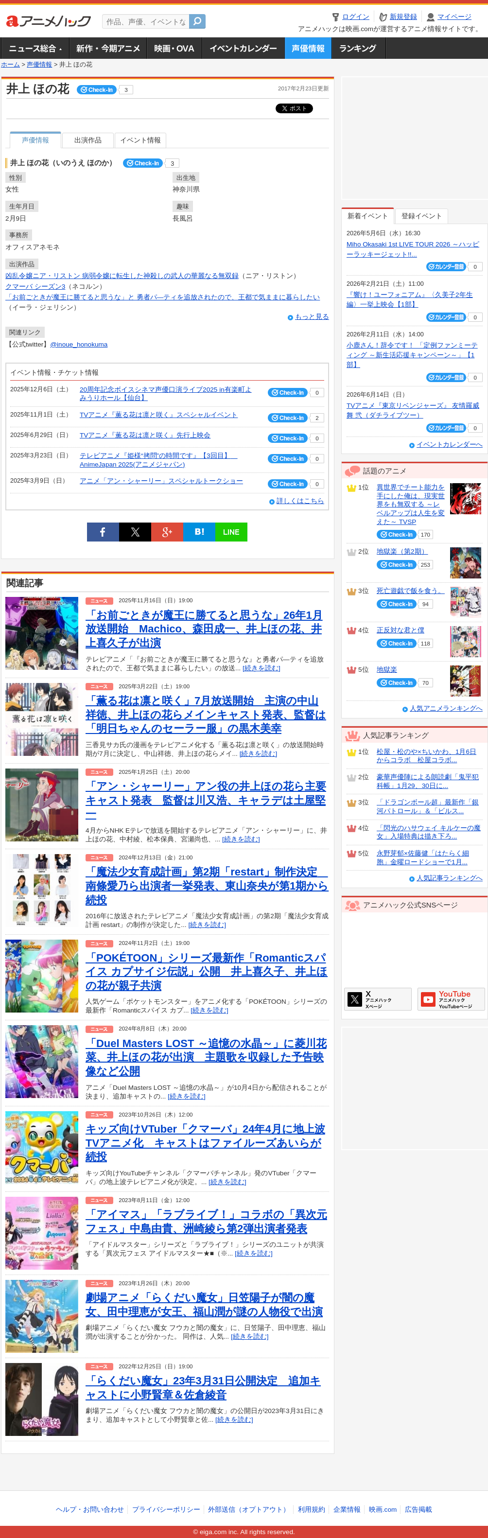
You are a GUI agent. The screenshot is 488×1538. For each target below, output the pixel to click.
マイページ (454, 16)
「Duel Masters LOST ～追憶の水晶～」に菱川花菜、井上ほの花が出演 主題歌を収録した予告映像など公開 (206, 1057)
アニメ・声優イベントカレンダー (243, 48)
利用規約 (311, 1509)
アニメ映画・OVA (174, 48)
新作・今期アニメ (107, 48)
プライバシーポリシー (166, 1509)
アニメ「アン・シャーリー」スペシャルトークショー (161, 481)
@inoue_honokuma (78, 344)
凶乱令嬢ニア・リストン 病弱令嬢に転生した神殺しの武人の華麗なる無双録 (122, 276)
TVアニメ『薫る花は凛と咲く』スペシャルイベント (159, 415)
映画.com (383, 1509)
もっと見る (312, 316)
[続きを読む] (261, 668)
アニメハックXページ (378, 999)
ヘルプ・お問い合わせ (90, 1509)
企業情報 (347, 1509)
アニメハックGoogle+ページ (451, 999)
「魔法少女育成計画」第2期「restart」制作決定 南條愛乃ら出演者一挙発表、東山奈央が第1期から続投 (207, 886)
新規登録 (403, 16)
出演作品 (88, 140)
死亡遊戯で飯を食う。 (411, 590)
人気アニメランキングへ (446, 708)
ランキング (358, 48)
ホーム (10, 64)
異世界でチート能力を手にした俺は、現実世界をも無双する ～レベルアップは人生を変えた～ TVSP (411, 504)
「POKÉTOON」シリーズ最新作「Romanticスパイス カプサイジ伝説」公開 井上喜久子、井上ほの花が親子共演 (207, 972)
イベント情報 (140, 140)
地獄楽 (387, 669)
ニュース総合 (35, 48)
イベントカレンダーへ (450, 444)
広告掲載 (418, 1509)
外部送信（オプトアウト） (249, 1509)
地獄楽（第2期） (402, 551)
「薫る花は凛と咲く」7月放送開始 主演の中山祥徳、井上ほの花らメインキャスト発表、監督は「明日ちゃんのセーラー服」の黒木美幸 (206, 714)
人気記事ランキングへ (450, 878)
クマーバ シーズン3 (35, 286)
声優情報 (308, 48)
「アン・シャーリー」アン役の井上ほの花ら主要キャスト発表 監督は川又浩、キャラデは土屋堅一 (206, 800)
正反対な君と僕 (400, 630)
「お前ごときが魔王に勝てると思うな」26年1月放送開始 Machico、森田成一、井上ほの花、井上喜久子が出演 (204, 629)
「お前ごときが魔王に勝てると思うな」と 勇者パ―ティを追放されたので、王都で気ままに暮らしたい (162, 297)
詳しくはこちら (300, 501)
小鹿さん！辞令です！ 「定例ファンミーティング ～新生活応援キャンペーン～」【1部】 (412, 355)
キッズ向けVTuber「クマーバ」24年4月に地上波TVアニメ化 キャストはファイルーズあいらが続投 (205, 1143)
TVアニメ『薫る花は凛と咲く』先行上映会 (145, 435)
